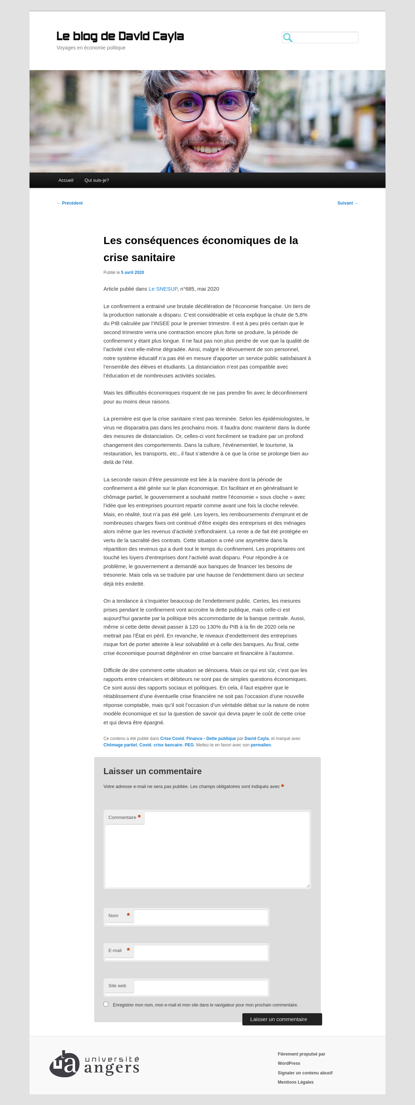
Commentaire (125, 818)
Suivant (347, 203)
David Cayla (257, 738)
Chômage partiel (120, 744)
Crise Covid (172, 738)
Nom (119, 916)
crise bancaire (168, 744)
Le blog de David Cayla (120, 37)
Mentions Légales (296, 1082)
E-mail (119, 951)
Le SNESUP (163, 289)
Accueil (65, 180)
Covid (145, 744)
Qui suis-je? (97, 180)
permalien (261, 744)
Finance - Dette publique (211, 738)
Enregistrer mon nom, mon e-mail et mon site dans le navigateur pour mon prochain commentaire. (205, 1005)
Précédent (70, 203)
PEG (189, 744)
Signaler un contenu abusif (305, 1072)
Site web (117, 985)
